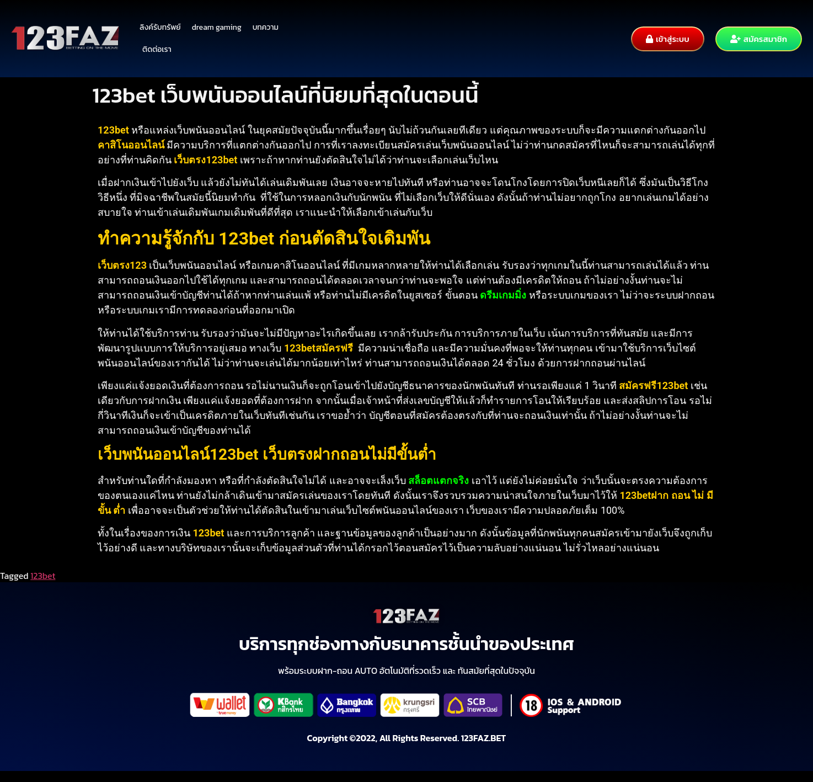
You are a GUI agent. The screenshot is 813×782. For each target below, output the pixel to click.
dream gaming (217, 27)
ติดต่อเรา (157, 49)
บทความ (266, 27)
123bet (42, 575)
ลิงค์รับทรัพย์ (160, 27)
